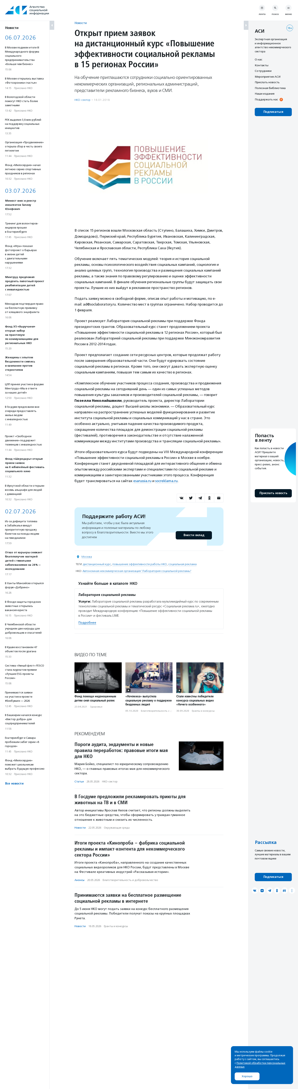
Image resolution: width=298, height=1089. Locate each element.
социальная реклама (182, 564)
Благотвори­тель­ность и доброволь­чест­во (167, 710)
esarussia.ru (142, 481)
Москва (87, 556)
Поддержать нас (266, 99)
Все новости (14, 784)
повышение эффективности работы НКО (139, 564)
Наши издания (264, 93)
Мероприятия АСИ (267, 76)
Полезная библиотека (270, 88)
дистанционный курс (97, 564)
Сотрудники (263, 70)
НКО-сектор (82, 100)
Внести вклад (193, 535)
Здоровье (96, 706)
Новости (80, 23)
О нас (258, 59)
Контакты (261, 65)
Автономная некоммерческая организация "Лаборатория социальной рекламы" (137, 571)
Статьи (79, 781)
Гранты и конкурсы (203, 710)
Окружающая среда (117, 827)
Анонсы (79, 880)
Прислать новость (267, 82)
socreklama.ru (166, 481)
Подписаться (273, 112)
